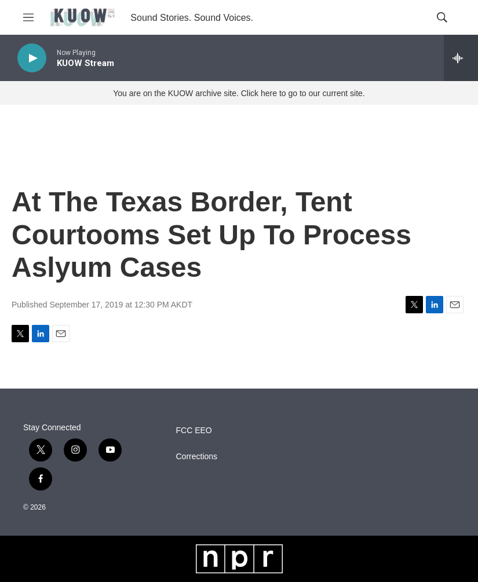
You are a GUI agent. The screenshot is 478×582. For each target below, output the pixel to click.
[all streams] (461, 58)
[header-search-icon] (442, 17)
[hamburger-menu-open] (28, 17)
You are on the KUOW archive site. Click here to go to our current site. (238, 93)
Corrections (197, 456)
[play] (32, 58)
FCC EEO (194, 430)
